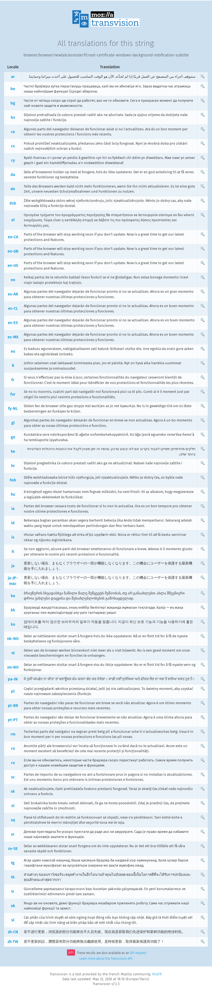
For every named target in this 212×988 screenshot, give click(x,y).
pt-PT (13, 720)
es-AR (13, 294)
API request (138, 953)
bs (13, 117)
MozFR (157, 974)
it (13, 551)
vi (12, 920)
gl (13, 423)
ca (13, 132)
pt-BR (13, 705)
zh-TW (13, 941)
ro (13, 748)
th (13, 877)
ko (13, 624)
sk (13, 791)
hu (13, 494)
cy (13, 160)
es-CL (13, 308)
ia (13, 508)
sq (13, 820)
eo (13, 280)
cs (13, 146)
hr (13, 466)
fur (12, 394)
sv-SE (13, 848)
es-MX (13, 337)
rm (13, 734)
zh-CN (13, 932)
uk (13, 906)
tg (13, 863)
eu (13, 351)
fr (12, 380)
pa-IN (13, 679)
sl (12, 805)
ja (13, 566)
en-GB (13, 251)
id (13, 523)
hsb (13, 480)
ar (13, 76)
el (13, 220)
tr (12, 891)
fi (13, 365)
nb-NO (13, 638)
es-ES (13, 323)
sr (13, 834)
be (13, 89)
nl (13, 653)
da (13, 174)
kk (13, 610)
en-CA (13, 237)
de (13, 189)
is (12, 537)
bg (13, 103)
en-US (13, 265)
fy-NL (13, 408)
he (13, 451)
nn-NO (13, 667)
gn (13, 437)
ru (13, 763)
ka (13, 596)
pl (13, 691)
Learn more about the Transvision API (105, 958)
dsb (12, 203)
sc (13, 777)
